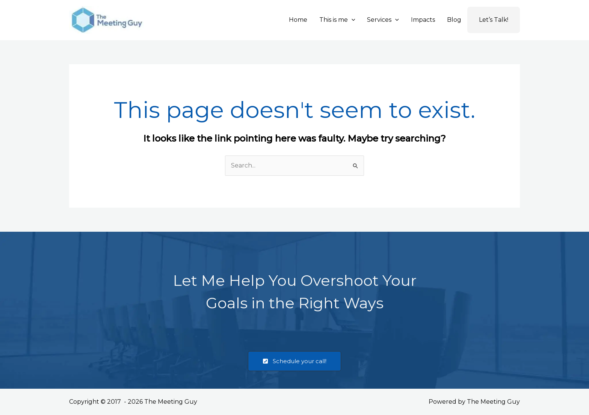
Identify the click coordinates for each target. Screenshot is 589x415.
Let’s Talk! (493, 19)
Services (383, 19)
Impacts (423, 19)
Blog (454, 19)
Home (298, 19)
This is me (337, 19)
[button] (351, 19)
